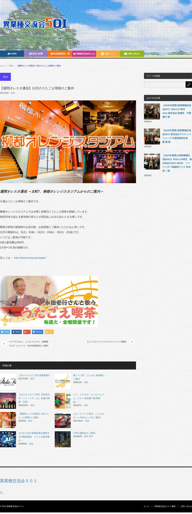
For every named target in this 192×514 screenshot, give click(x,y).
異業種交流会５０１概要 (165, 506)
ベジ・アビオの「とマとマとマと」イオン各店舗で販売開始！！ (88, 398)
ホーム (146, 506)
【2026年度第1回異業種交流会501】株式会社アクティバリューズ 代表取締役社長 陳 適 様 (176, 136)
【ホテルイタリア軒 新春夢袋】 (34, 375)
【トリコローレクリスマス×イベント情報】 (106, 341)
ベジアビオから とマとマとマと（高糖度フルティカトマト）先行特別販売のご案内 (28, 343)
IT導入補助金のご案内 (84, 433)
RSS (1, 492)
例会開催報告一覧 (60, 53)
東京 (91, 436)
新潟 (11, 66)
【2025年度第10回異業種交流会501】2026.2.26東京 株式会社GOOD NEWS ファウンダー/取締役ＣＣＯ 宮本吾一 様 (177, 163)
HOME (12, 53)
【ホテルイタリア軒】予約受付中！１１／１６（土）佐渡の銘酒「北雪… (34, 398)
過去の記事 (36, 53)
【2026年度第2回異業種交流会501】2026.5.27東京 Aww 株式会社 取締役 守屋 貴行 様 (176, 111)
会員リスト (108, 53)
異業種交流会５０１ (18, 480)
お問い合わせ (132, 53)
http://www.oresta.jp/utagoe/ (30, 257)
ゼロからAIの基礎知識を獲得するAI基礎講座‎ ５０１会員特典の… (34, 437)
